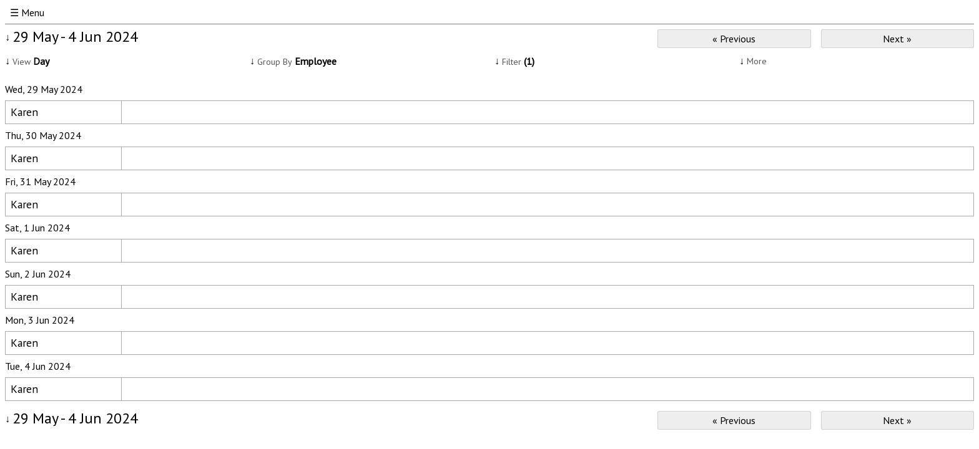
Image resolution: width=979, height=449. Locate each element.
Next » (897, 38)
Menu (32, 12)
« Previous (733, 38)
